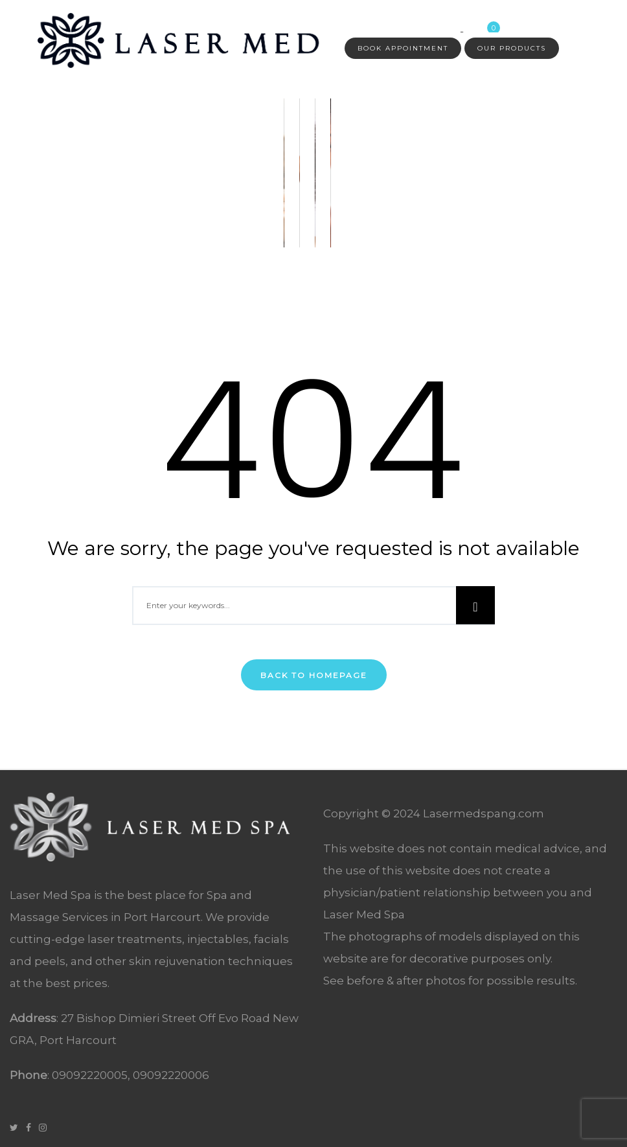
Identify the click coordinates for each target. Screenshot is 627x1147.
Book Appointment (403, 48)
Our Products (511, 48)
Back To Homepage (313, 675)
